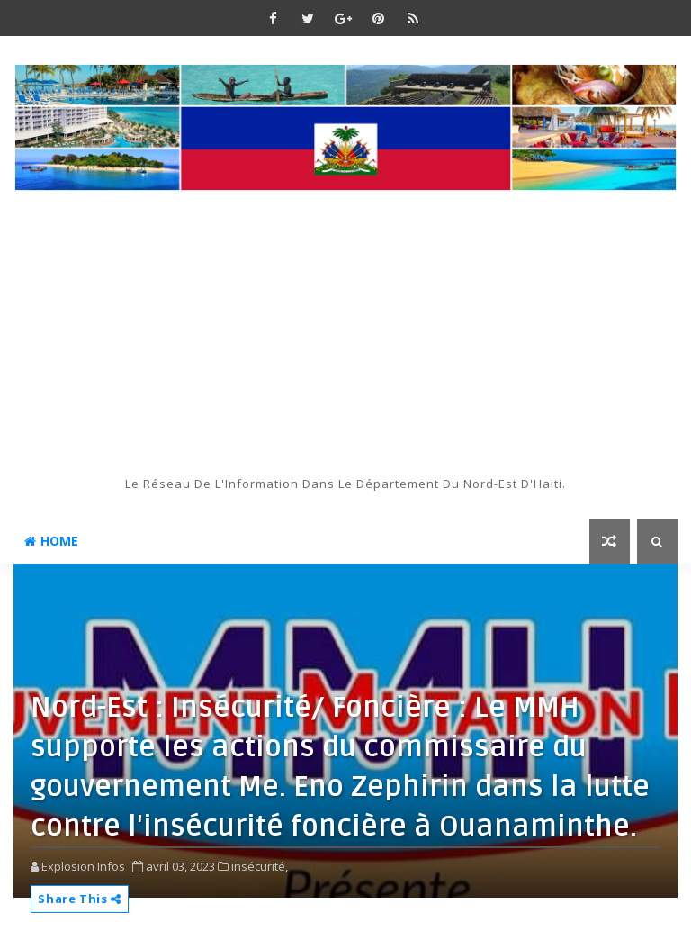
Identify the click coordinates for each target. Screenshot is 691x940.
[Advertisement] (345, 340)
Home (51, 540)
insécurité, (259, 866)
